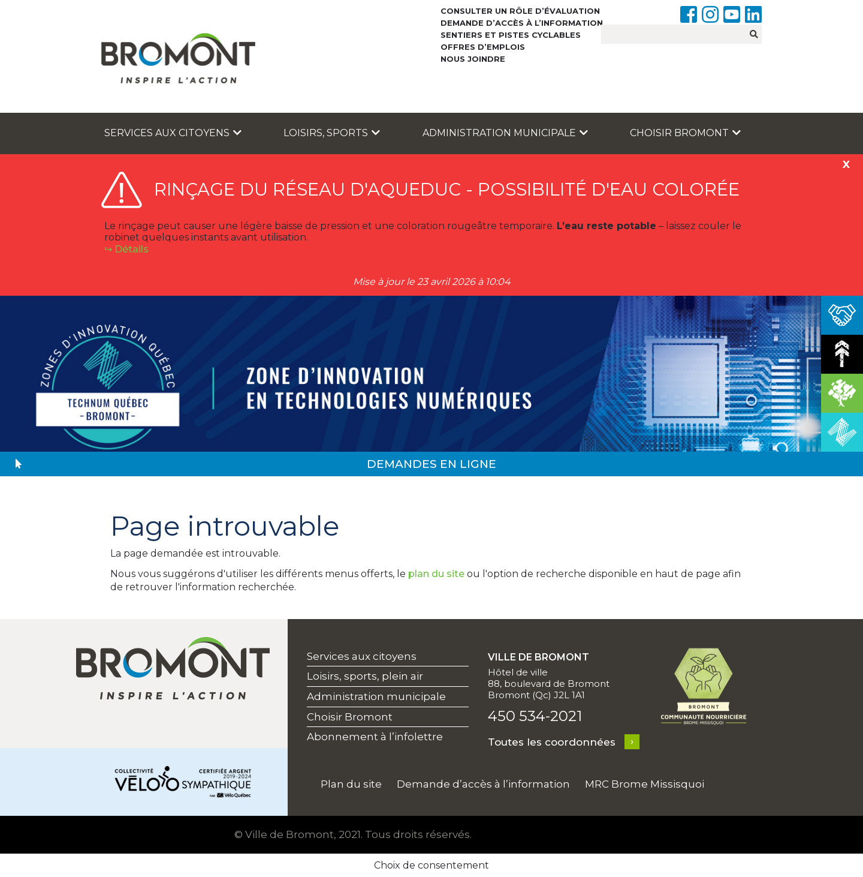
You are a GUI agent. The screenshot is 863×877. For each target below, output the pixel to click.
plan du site (436, 573)
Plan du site (351, 784)
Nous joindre (472, 59)
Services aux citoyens (173, 133)
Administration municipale (505, 133)
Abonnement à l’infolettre (375, 737)
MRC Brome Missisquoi (644, 784)
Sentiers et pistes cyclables (510, 35)
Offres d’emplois (482, 47)
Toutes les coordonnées (551, 742)
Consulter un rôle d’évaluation (520, 11)
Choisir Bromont (685, 133)
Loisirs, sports (331, 133)
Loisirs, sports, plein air (365, 676)
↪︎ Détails (126, 249)
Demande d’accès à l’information (521, 23)
